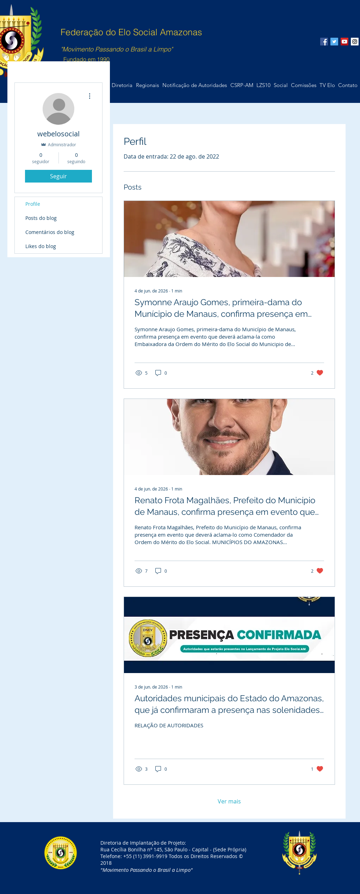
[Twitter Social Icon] (334, 41)
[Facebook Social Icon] (324, 41)
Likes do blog (40, 246)
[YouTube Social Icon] (344, 41)
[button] (347, 85)
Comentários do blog (49, 232)
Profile (32, 204)
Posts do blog (41, 218)
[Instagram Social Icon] (355, 41)
